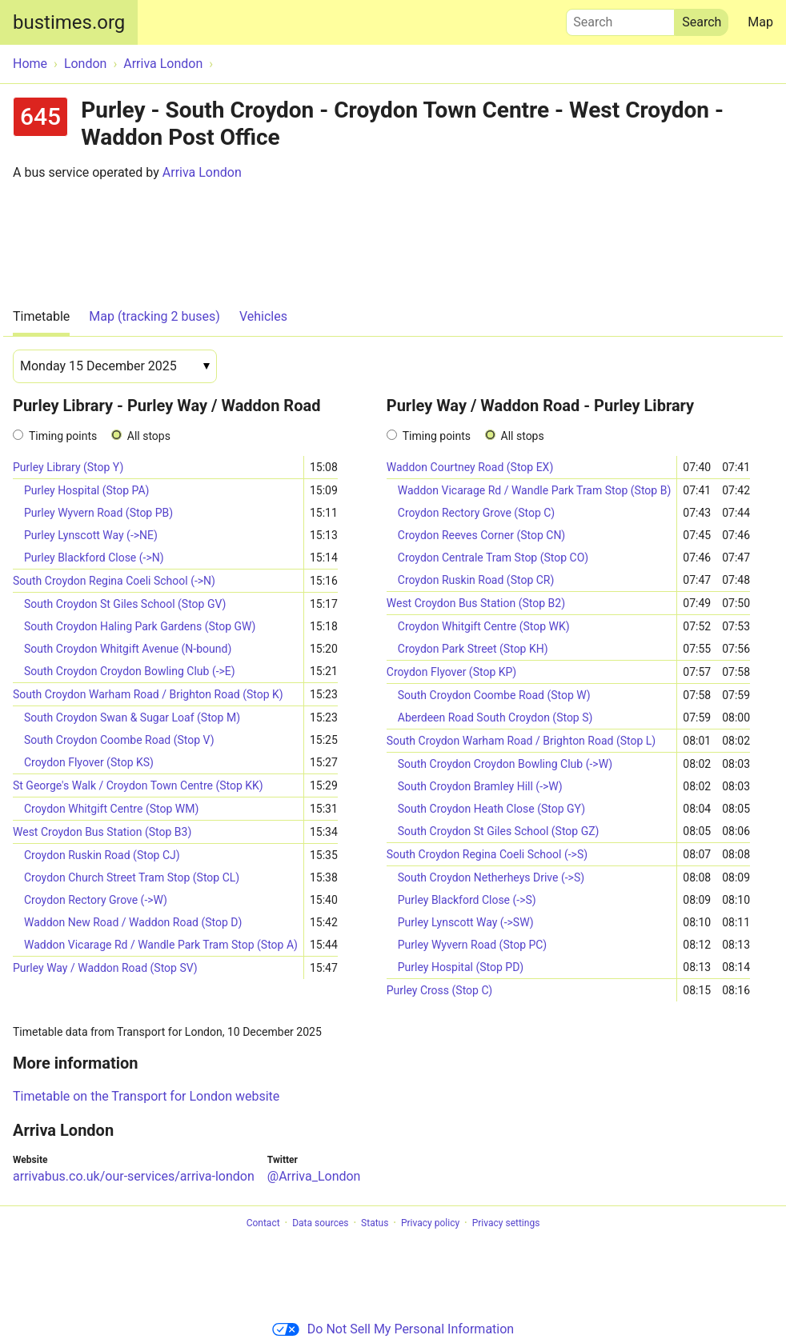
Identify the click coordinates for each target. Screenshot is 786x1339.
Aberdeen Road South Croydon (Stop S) (495, 717)
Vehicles (263, 316)
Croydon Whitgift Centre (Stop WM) (111, 808)
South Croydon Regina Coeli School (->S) (487, 854)
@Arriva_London (314, 1176)
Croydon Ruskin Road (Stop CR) (476, 580)
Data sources (320, 1223)
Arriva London (202, 172)
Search (620, 18)
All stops (148, 436)
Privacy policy (430, 1223)
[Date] (115, 366)
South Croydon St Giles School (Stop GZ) (499, 831)
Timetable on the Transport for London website (146, 1096)
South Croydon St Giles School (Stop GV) (125, 604)
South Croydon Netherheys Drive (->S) (491, 877)
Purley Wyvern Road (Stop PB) (98, 512)
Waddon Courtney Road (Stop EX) (470, 467)
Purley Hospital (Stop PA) (86, 490)
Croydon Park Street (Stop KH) (473, 648)
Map (760, 22)
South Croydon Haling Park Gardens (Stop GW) (139, 626)
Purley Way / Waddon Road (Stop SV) (105, 967)
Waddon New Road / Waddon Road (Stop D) (133, 922)
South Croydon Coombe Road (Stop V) (119, 739)
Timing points (63, 436)
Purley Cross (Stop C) (439, 990)
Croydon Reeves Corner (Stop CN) (481, 535)
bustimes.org (69, 22)
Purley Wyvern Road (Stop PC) (472, 944)
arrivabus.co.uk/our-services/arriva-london (134, 1176)
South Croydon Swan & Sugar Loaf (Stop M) (132, 717)
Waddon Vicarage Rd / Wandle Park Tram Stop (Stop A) (161, 944)
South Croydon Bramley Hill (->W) (480, 786)
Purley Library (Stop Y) (68, 467)
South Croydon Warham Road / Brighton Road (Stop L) (521, 740)
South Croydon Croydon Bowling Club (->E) (129, 671)
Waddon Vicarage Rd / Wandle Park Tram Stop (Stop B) (535, 490)
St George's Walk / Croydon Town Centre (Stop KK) (138, 785)
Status (374, 1223)
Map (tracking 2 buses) (154, 316)
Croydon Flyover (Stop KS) (89, 762)
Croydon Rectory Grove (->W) (95, 899)
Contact (263, 1223)
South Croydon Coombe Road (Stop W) (494, 695)
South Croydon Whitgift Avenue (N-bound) (127, 648)
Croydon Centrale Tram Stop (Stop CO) (493, 557)
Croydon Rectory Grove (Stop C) (476, 512)
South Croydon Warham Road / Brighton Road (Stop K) (148, 694)
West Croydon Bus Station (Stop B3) (102, 831)
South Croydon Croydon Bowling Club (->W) (505, 763)
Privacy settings (506, 1223)
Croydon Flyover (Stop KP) (451, 672)
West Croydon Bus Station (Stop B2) (476, 603)
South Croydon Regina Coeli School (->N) (114, 580)
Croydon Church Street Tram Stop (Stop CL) (131, 877)
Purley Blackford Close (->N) (94, 557)
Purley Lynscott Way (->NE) (91, 535)
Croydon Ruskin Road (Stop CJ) (102, 855)
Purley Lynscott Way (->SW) (466, 922)
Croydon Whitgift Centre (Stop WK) (484, 626)
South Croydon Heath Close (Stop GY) (491, 808)
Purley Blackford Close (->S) (467, 899)
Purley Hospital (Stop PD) (460, 967)
